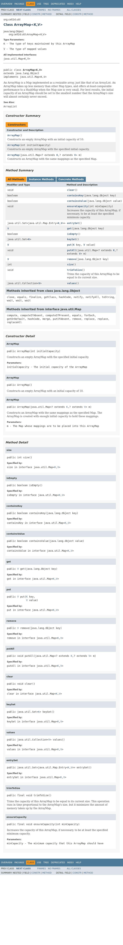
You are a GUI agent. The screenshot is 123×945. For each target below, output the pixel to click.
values (71, 283)
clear (71, 190)
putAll (71, 250)
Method (47, 14)
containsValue (77, 201)
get (69, 228)
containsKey (75, 195)
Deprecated (58, 4)
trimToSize (74, 270)
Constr (35, 14)
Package (19, 4)
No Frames (54, 10)
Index (70, 4)
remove (71, 259)
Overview (6, 4)
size (70, 264)
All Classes (74, 10)
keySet (71, 239)
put (69, 244)
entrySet (73, 223)
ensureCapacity (77, 206)
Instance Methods (41, 179)
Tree (46, 4)
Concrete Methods (71, 179)
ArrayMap (13, 135)
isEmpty (72, 234)
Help (78, 4)
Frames (41, 10)
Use (39, 4)
